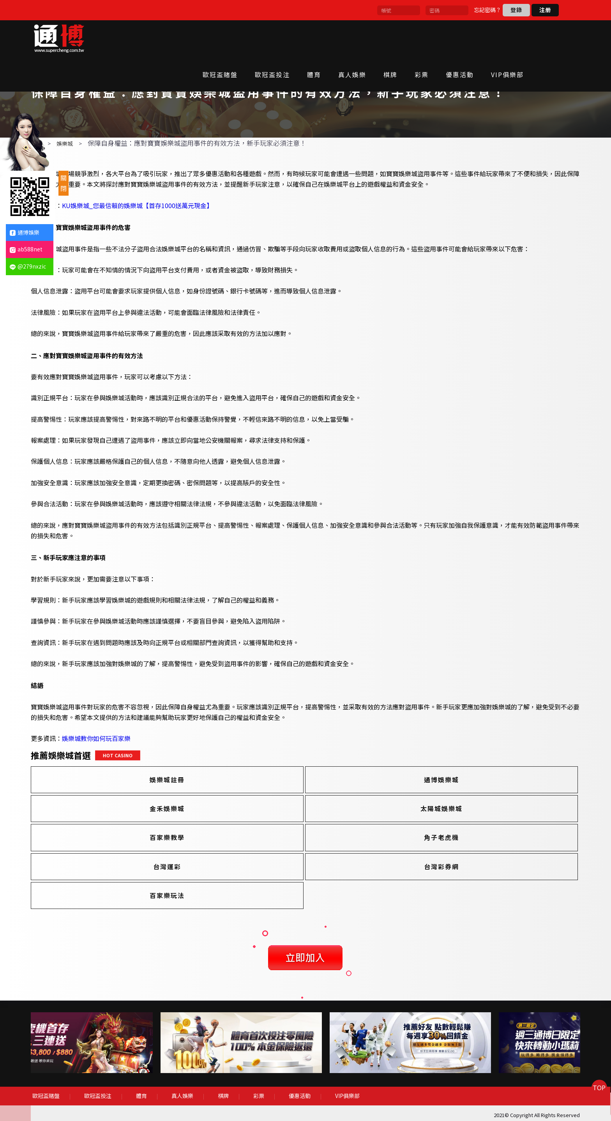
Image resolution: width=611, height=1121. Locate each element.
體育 (341, 37)
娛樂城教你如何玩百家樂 (117, 767)
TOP (593, 1103)
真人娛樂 (379, 37)
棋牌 (417, 37)
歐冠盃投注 (299, 37)
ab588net (26, 249)
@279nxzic (28, 266)
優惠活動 (487, 37)
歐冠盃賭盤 (247, 37)
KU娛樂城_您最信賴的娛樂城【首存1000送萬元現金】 (158, 234)
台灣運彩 (136, 866)
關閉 (63, 183)
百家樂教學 (303, 837)
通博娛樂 (24, 232)
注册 (545, 10)
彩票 (448, 37)
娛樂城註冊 (135, 808)
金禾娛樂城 (472, 808)
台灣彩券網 (303, 866)
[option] (136, 1050)
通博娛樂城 (303, 808)
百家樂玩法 (472, 866)
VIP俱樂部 (534, 37)
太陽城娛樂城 (136, 837)
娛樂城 (86, 173)
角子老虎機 (472, 837)
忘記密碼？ (487, 10)
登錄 (516, 10)
